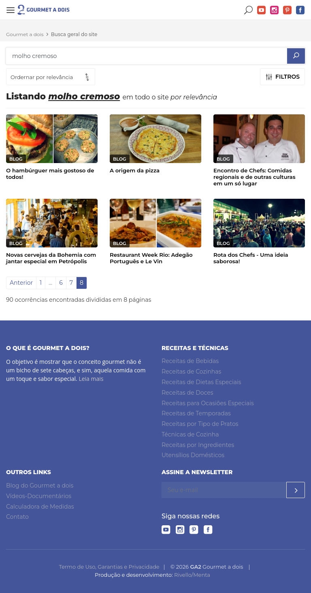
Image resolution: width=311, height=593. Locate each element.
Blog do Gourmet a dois (39, 485)
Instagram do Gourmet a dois (274, 10)
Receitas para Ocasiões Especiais (208, 403)
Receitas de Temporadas (196, 413)
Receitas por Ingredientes (198, 445)
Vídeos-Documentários (38, 496)
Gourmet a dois (25, 34)
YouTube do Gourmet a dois (261, 10)
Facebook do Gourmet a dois (300, 10)
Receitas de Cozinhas (191, 371)
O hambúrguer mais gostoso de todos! (50, 173)
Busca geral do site (74, 34)
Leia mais (91, 378)
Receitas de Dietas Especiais (201, 382)
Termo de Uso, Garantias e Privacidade (109, 566)
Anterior (21, 282)
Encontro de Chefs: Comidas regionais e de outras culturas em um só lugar (254, 177)
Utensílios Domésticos (193, 455)
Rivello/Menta (192, 575)
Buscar (248, 10)
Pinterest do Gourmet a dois (287, 10)
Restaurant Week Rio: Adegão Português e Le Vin (151, 257)
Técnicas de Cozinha (190, 434)
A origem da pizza (135, 170)
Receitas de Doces (187, 392)
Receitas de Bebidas (190, 361)
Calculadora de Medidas (40, 506)
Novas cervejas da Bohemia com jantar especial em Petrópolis (51, 257)
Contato (17, 516)
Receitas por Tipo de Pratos (200, 424)
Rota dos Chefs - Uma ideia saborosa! (250, 257)
